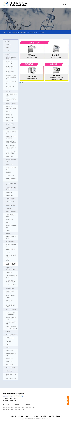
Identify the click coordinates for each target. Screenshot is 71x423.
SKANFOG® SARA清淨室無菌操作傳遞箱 (11, 77)
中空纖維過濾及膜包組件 (11, 128)
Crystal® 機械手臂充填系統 (11, 95)
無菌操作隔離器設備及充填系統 (11, 58)
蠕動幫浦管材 (9, 117)
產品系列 (20, 416)
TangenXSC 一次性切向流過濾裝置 (11, 152)
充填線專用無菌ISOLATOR (10, 72)
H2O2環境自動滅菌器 (11, 183)
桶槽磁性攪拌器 (10, 202)
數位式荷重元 (9, 364)
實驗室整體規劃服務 (11, 211)
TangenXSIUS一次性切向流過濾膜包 (11, 141)
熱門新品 (36, 416)
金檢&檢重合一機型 (11, 378)
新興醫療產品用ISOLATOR (10, 67)
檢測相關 (7, 331)
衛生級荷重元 (9, 361)
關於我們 (7, 41)
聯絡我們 (51, 416)
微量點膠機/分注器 (10, 205)
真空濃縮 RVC (9, 195)
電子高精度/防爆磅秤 (11, 334)
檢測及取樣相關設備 (11, 309)
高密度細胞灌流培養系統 (11, 160)
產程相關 (7, 54)
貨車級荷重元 (9, 358)
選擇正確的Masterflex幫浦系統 (11, 107)
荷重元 (7, 347)
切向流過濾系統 (10, 124)
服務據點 (8, 47)
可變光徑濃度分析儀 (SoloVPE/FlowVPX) (11, 327)
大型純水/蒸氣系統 (10, 198)
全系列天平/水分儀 (10, 367)
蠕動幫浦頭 (9, 114)
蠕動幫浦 (8, 111)
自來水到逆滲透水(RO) (10, 305)
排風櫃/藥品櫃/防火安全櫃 (11, 215)
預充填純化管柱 (10, 175)
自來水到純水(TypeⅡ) (9, 301)
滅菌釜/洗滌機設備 (10, 241)
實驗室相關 (8, 208)
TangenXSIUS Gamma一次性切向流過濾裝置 (11, 147)
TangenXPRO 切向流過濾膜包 (11, 137)
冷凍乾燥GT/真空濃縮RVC (11, 188)
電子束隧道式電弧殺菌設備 (11, 99)
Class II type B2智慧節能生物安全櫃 (11, 281)
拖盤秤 (7, 344)
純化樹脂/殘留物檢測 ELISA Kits (11, 179)
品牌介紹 (28, 416)
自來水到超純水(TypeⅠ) (10, 292)
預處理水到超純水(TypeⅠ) (10, 296)
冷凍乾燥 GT (9, 192)
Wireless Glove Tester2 (10, 87)
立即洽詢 (21, 82)
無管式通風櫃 (9, 219)
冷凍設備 (8, 233)
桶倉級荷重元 (9, 350)
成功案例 (8, 230)
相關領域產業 (9, 120)
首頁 (6, 32)
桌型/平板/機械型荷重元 (11, 354)
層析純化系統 (9, 164)
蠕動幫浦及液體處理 (11, 103)
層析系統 (8, 172)
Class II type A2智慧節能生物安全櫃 (11, 276)
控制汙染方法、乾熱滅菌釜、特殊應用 (11, 264)
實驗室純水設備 (10, 288)
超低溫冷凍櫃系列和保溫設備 (11, 237)
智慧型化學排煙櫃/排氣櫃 (11, 226)
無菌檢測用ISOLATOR (9, 62)
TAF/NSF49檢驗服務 (11, 284)
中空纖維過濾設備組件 (11, 132)
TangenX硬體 (10, 156)
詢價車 (58, 416)
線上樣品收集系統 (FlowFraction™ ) (10, 313)
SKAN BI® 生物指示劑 (11, 82)
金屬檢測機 (9, 371)
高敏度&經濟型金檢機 (11, 375)
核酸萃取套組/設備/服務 (11, 323)
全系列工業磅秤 (10, 338)
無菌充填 (8, 91)
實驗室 (7, 260)
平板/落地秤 (9, 341)
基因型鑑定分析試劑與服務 (11, 318)
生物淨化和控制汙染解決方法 (11, 256)
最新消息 (43, 416)
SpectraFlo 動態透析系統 (11, 168)
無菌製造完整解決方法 (11, 245)
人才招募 (8, 50)
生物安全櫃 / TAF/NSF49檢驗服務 (11, 268)
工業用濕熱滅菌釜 (10, 249)
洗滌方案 (8, 252)
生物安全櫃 (9, 272)
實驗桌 (7, 222)
